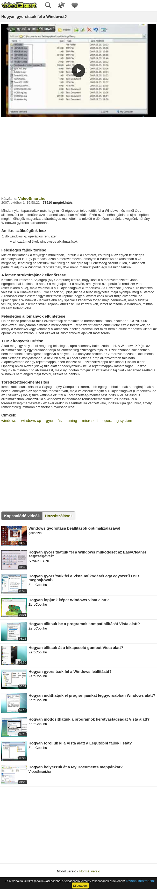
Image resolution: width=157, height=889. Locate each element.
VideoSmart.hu (32, 198)
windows (8, 420)
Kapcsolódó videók (22, 516)
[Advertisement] (78, 156)
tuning (72, 420)
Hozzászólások (59, 516)
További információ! (140, 881)
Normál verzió (89, 871)
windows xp (31, 420)
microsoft (90, 420)
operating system (117, 420)
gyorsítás (54, 420)
